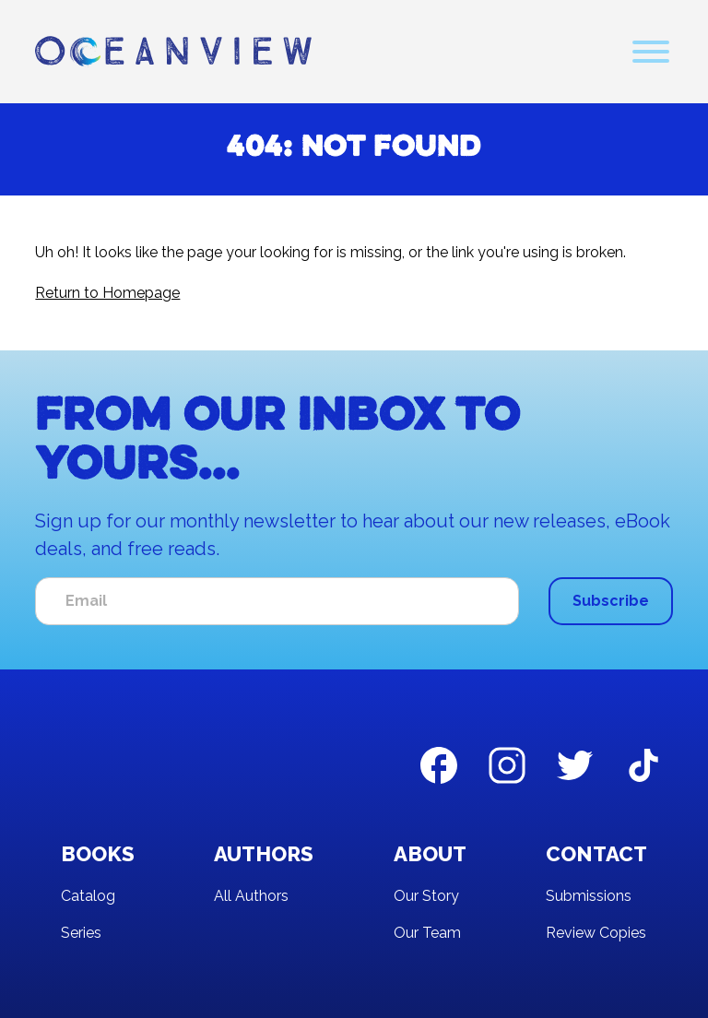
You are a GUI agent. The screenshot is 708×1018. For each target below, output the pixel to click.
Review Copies (596, 932)
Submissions (588, 896)
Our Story (426, 896)
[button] (651, 52)
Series (81, 932)
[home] (173, 51)
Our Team (427, 932)
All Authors (251, 896)
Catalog (88, 896)
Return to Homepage (107, 293)
